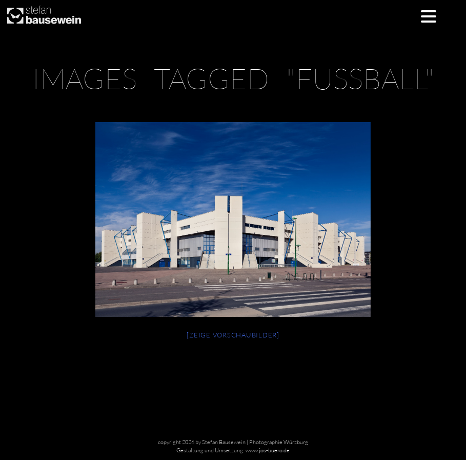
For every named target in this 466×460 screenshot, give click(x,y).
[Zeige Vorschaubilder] (233, 335)
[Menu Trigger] (429, 16)
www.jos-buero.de (268, 450)
